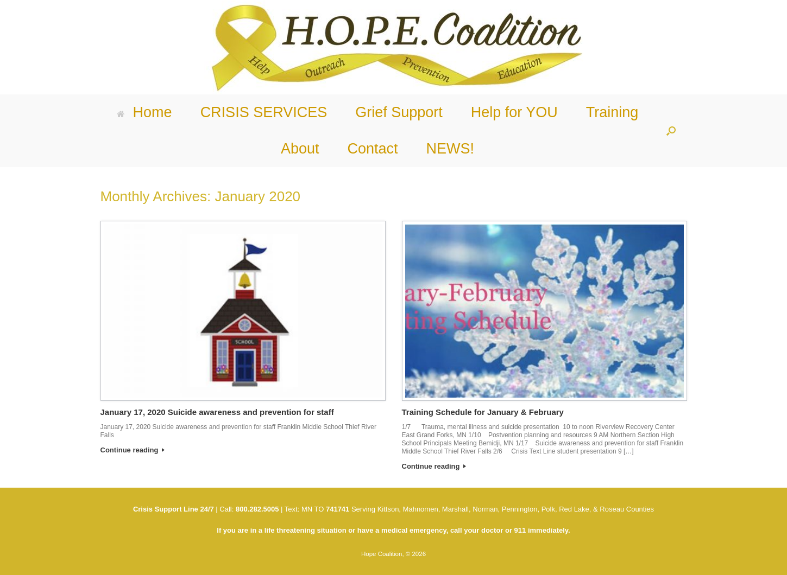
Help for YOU (514, 112)
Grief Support (399, 112)
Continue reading (132, 450)
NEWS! (450, 148)
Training (612, 112)
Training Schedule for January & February (483, 412)
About (300, 148)
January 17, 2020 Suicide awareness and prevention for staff (217, 412)
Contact (372, 148)
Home (144, 112)
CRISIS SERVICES (264, 112)
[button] (671, 130)
